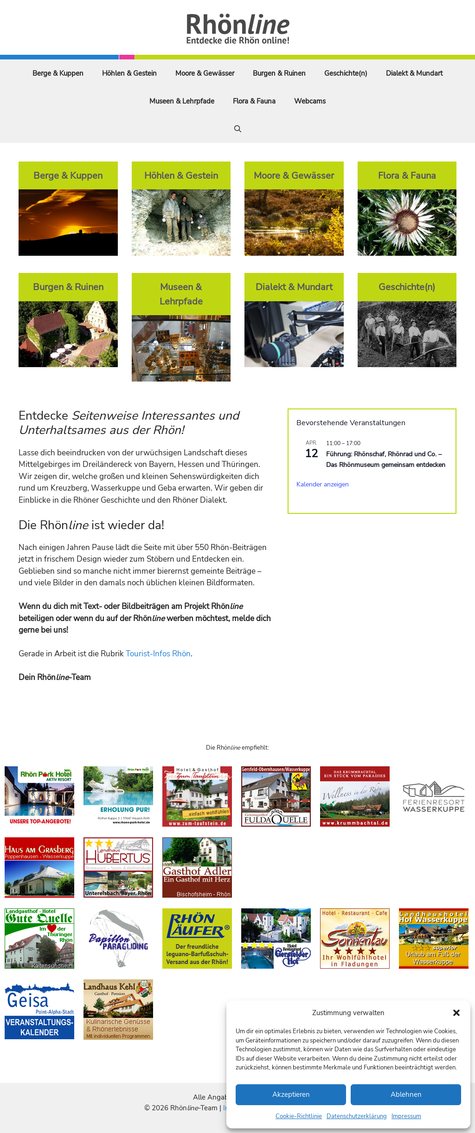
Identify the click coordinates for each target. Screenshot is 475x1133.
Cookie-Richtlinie (299, 1116)
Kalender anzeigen (322, 484)
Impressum (406, 1116)
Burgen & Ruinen (279, 73)
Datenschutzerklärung (357, 1116)
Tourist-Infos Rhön (158, 653)
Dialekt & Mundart (414, 73)
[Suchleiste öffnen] (237, 129)
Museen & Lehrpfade (181, 101)
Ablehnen (406, 1094)
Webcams (310, 101)
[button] (456, 1012)
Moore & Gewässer (204, 73)
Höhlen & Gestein (129, 73)
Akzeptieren (291, 1094)
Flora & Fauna (254, 101)
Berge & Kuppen (57, 73)
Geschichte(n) (345, 73)
